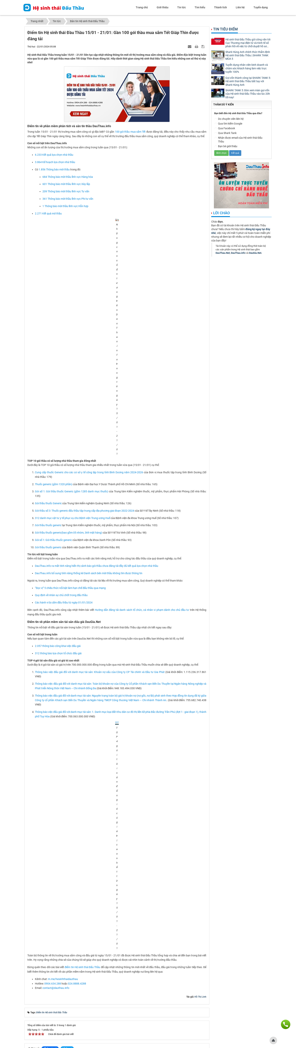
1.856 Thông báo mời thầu (54, 169)
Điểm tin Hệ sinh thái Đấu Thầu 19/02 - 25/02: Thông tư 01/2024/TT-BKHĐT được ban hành (80, 874)
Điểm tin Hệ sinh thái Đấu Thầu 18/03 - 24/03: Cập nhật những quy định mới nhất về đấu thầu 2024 (84, 906)
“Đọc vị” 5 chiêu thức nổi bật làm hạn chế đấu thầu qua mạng (70, 469)
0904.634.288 (53, 768)
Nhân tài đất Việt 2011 (175, 1020)
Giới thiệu (162, 7)
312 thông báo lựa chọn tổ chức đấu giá (58, 534)
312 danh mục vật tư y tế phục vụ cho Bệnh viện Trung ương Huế (72, 399)
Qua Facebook (224, 128)
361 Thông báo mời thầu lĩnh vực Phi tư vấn (67, 198)
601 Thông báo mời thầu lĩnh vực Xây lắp (66, 184)
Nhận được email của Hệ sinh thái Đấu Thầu (238, 139)
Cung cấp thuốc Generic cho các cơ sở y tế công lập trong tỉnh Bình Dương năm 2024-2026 (89, 353)
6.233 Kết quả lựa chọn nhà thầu (54, 154)
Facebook (50, 833)
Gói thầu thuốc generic (48, 406)
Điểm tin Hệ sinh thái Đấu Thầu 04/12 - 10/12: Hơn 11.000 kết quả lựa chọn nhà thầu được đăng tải (84, 963)
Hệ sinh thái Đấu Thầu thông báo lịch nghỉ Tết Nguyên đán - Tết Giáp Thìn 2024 (74, 851)
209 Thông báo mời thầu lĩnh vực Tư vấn (65, 191)
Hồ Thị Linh (200, 781)
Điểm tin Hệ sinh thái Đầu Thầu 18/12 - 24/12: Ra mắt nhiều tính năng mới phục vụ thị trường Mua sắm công (89, 946)
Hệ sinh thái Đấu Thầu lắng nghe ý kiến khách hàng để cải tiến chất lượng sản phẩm (76, 958)
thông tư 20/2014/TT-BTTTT (180, 1023)
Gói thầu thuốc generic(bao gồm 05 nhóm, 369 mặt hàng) (68, 413)
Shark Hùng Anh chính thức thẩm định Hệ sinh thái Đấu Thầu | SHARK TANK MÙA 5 (247, 55)
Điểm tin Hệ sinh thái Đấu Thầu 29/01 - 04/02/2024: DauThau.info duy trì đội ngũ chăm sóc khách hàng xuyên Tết (92, 863)
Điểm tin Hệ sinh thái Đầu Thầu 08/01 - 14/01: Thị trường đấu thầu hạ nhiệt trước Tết (77, 918)
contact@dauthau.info (55, 772)
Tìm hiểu (200, 7)
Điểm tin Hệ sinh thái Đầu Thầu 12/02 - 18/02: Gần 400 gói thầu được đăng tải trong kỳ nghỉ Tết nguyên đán (89, 868)
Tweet (67, 833)
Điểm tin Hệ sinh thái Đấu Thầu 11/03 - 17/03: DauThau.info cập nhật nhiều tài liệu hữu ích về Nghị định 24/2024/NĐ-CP (96, 891)
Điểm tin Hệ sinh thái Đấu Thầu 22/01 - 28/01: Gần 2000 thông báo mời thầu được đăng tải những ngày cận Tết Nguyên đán (97, 857)
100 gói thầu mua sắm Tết (130, 131)
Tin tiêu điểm (225, 29)
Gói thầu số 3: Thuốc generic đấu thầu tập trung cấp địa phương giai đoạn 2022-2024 (84, 392)
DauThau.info (238, 252)
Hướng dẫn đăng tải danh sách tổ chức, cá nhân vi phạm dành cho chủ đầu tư (142, 491)
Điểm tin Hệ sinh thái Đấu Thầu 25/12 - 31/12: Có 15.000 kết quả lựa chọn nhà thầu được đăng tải (84, 935)
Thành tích (220, 7)
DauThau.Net (223, 252)
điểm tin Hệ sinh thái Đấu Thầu (82, 751)
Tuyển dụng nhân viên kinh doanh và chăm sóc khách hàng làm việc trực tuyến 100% (246, 68)
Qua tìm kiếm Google (228, 124)
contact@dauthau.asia (43, 1030)
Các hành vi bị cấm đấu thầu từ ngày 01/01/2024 (63, 483)
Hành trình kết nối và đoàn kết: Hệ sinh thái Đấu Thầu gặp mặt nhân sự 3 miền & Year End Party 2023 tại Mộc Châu (93, 924)
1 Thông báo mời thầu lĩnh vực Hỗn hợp (65, 206)
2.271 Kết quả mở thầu (48, 213)
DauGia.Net (255, 252)
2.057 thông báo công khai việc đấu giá (58, 527)
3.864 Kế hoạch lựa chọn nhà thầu (55, 162)
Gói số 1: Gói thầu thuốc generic (53, 421)
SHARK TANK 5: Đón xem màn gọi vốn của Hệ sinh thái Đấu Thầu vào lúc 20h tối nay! (247, 94)
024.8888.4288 (77, 768)
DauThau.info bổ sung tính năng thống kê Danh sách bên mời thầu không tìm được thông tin (88, 454)
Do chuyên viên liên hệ (229, 119)
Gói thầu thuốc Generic (48, 384)
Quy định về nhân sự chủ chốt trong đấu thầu (61, 476)
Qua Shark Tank (225, 133)
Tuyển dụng (261, 7)
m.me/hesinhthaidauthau (63, 763)
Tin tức (181, 7)
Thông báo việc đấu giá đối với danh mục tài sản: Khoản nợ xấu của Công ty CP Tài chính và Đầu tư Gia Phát (100, 553)
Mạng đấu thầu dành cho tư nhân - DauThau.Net (239, 996)
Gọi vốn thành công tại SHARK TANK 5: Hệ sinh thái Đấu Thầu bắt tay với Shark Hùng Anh (248, 81)
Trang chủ (142, 7)
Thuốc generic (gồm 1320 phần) (53, 365)
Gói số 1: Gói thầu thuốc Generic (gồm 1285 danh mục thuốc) (71, 372)
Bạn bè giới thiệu (225, 146)
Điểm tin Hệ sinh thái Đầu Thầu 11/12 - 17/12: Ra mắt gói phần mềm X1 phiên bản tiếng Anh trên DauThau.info (90, 952)
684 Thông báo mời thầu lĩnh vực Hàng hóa (67, 176)
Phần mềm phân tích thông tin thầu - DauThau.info (51, 1000)
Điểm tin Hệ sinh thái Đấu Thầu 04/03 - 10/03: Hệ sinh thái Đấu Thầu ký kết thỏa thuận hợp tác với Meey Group (91, 885)
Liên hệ (240, 7)
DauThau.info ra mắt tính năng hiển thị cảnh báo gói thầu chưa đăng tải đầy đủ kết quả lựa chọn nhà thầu (96, 447)
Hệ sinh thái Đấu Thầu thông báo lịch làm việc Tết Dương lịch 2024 (67, 941)
